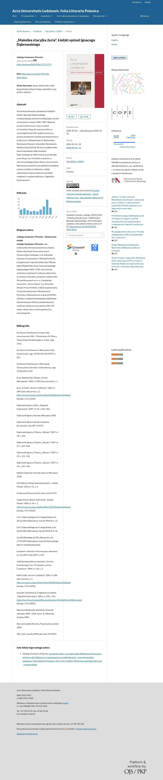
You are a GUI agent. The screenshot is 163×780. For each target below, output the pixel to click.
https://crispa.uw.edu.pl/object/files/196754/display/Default (43, 507)
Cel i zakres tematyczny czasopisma (73, 16)
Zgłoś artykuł (119, 57)
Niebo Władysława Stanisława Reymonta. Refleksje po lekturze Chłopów (125, 247)
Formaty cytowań (75, 235)
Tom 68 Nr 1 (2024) (53, 31)
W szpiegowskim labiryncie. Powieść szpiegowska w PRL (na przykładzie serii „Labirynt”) (127, 234)
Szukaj (145, 16)
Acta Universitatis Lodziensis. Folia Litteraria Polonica (55, 11)
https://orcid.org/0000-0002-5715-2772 (34, 64)
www (65, 703)
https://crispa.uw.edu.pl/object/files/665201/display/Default (43, 582)
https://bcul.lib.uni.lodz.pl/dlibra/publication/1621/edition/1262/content (49, 600)
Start (14, 16)
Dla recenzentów (43, 21)
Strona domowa (23, 31)
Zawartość (46, 16)
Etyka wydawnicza (22, 21)
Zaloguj (148, 2)
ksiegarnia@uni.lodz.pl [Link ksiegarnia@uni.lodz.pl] (86, 729)
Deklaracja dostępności (27, 733)
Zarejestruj (136, 2)
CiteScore (130, 137)
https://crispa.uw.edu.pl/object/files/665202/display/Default (43, 395)
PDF (72, 117)
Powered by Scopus (127, 147)
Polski (114, 44)
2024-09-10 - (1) (73, 147)
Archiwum (37, 31)
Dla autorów (99, 16)
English (114, 40)
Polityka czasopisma (64, 21)
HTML (86, 117)
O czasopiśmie (28, 16)
